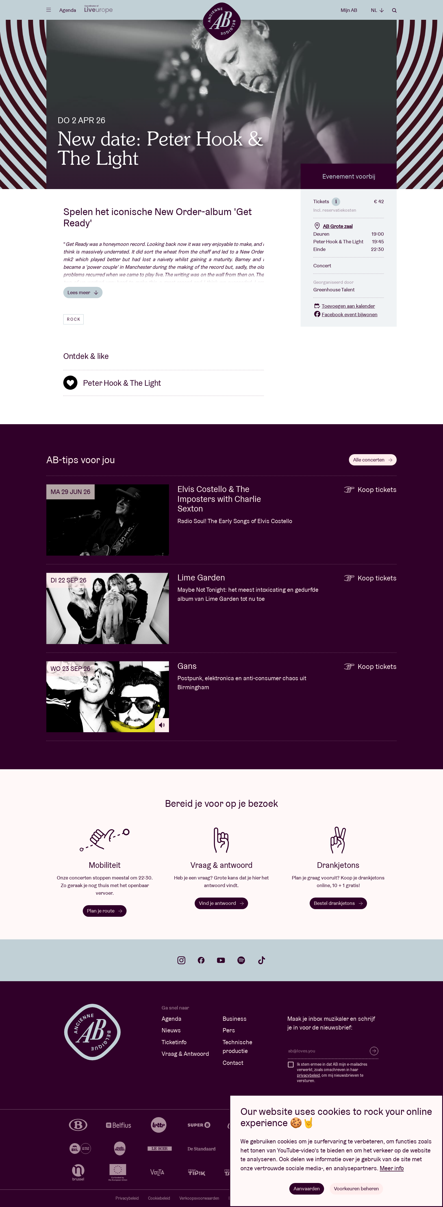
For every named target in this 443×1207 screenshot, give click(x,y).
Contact (233, 1063)
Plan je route (104, 910)
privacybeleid (308, 1075)
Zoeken (394, 10)
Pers (229, 1030)
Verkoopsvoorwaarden (199, 1198)
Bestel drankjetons (338, 903)
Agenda (67, 10)
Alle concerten (372, 459)
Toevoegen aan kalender (344, 306)
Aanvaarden (307, 1188)
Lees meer (83, 292)
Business (235, 1018)
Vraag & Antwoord (185, 1054)
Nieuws (171, 1030)
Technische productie (237, 1046)
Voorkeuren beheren (356, 1188)
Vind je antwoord (221, 903)
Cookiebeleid (159, 1198)
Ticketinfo (174, 1042)
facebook (201, 960)
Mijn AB (349, 10)
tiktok (262, 960)
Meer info (392, 1168)
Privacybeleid (127, 1198)
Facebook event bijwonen (345, 314)
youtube (221, 960)
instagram (181, 960)
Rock (74, 319)
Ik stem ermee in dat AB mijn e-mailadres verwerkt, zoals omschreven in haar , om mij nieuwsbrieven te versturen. (332, 1073)
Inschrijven (374, 1051)
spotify (241, 960)
